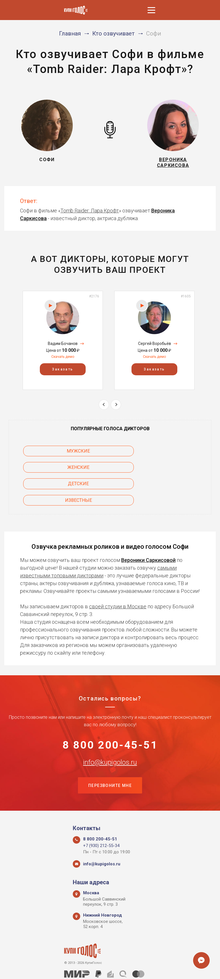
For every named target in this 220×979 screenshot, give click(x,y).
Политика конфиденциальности (107, 968)
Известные (165, 469)
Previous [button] (104, 407)
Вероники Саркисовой (148, 530)
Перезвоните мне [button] (110, 757)
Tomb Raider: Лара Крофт (89, 213)
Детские (54, 469)
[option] (63, 342)
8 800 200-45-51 (110, 715)
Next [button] (116, 407)
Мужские (54, 453)
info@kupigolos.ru (110, 733)
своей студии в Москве (117, 576)
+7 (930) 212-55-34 (101, 817)
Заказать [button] (62, 372)
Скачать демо (62, 359)
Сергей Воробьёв (154, 346)
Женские (165, 453)
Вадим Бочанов (63, 346)
